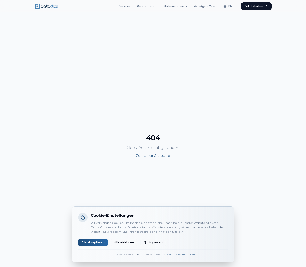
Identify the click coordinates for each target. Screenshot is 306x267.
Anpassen (153, 242)
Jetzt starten (256, 6)
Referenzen (147, 6)
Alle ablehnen (124, 242)
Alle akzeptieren (93, 242)
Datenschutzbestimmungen (179, 254)
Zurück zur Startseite (153, 156)
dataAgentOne (204, 6)
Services (125, 6)
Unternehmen (176, 6)
